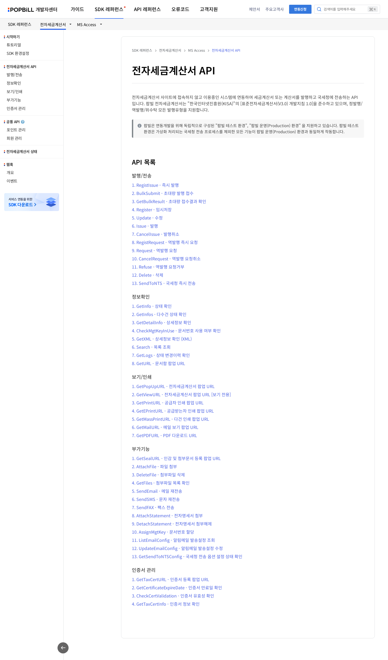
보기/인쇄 (14, 91)
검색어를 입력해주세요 (351, 9)
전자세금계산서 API (21, 66)
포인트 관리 (16, 129)
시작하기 (13, 36)
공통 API (15, 121)
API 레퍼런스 (147, 9)
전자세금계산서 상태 (21, 151)
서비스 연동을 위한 (20, 202)
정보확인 (14, 83)
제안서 (254, 9)
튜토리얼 (14, 44)
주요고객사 (274, 9)
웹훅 (9, 164)
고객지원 (209, 9)
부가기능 (14, 100)
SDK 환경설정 (18, 53)
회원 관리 (14, 138)
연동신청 (300, 9)
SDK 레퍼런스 (109, 9)
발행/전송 (14, 74)
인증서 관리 (16, 108)
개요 (10, 172)
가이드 (77, 9)
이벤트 (12, 181)
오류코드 (180, 9)
